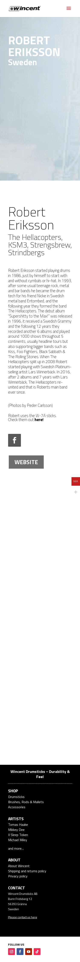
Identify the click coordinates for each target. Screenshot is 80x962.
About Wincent (19, 865)
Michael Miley (17, 839)
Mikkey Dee (16, 829)
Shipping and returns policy (27, 871)
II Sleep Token (18, 834)
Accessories (16, 807)
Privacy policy (18, 876)
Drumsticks (16, 796)
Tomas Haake (18, 824)
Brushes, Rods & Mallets (26, 801)
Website (26, 462)
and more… (16, 848)
